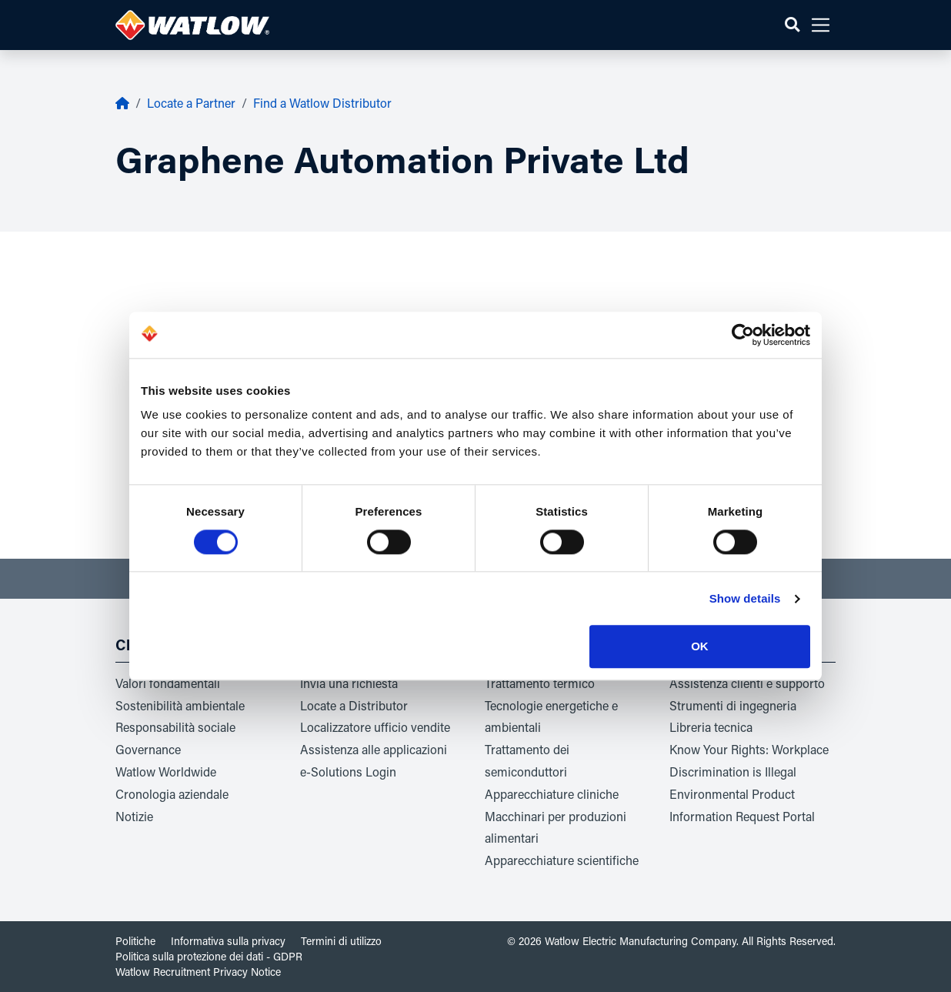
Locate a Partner (191, 103)
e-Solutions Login (348, 771)
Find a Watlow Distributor (322, 103)
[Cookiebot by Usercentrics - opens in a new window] (743, 334)
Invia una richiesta (349, 683)
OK (700, 646)
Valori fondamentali (167, 683)
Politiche (135, 941)
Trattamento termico (540, 683)
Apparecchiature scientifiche (562, 860)
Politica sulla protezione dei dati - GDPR (208, 956)
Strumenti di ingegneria (732, 705)
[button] (792, 25)
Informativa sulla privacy (228, 941)
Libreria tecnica (710, 727)
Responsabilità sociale (175, 727)
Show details (745, 598)
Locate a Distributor (354, 705)
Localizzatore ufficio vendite (375, 727)
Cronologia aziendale (172, 794)
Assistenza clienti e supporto (747, 683)
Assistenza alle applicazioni (373, 749)
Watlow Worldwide (165, 771)
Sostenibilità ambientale (180, 705)
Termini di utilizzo (341, 941)
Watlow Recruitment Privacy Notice (198, 971)
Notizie (134, 816)
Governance (148, 749)
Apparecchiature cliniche (552, 794)
